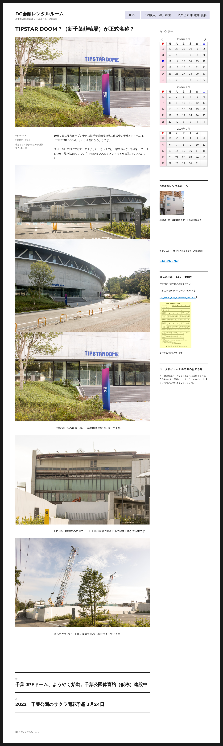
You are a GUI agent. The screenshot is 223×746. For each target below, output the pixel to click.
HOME (133, 15)
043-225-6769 (169, 261)
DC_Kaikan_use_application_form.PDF (178, 297)
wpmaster (20, 135)
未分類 (24, 148)
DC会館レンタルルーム (39, 13)
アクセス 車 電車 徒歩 (192, 15)
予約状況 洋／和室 (157, 15)
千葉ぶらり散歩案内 (24, 144)
